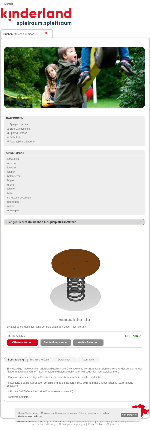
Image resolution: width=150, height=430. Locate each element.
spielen (11, 189)
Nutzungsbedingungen (72, 424)
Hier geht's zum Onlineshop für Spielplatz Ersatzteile (41, 222)
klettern (11, 167)
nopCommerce (111, 424)
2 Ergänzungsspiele (18, 128)
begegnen (13, 201)
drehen (11, 184)
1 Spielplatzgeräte (17, 124)
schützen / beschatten (19, 197)
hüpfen (11, 180)
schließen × (129, 414)
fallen (10, 193)
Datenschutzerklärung (43, 424)
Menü (8, 4)
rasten (10, 206)
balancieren (14, 176)
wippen (11, 171)
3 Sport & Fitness (17, 133)
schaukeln (13, 158)
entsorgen (13, 210)
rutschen (12, 163)
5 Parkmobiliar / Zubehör (21, 141)
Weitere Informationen (30, 416)
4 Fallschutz (14, 137)
